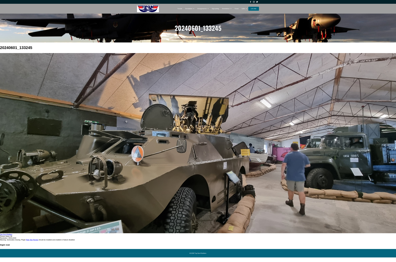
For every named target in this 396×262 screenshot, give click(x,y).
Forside (180, 9)
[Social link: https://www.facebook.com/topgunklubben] (250, 1)
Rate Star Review (32, 240)
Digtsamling (215, 9)
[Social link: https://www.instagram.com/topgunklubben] (254, 1)
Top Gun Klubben (6, 234)
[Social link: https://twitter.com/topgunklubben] (257, 1)
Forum (237, 9)
